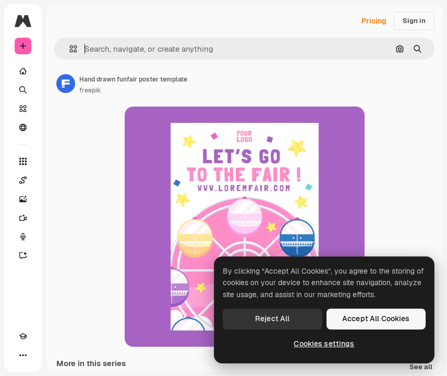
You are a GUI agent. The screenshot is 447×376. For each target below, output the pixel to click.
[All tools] (23, 161)
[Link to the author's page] (65, 83)
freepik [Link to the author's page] (90, 90)
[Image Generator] (23, 199)
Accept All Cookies (376, 318)
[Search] (23, 89)
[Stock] (23, 108)
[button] (69, 49)
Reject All (272, 318)
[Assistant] (23, 255)
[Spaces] (23, 180)
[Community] (23, 127)
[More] (23, 355)
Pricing (373, 21)
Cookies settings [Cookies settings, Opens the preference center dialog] (324, 343)
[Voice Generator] (23, 236)
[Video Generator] (23, 217)
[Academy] (23, 336)
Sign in (414, 20)
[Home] (23, 71)
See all (420, 367)
